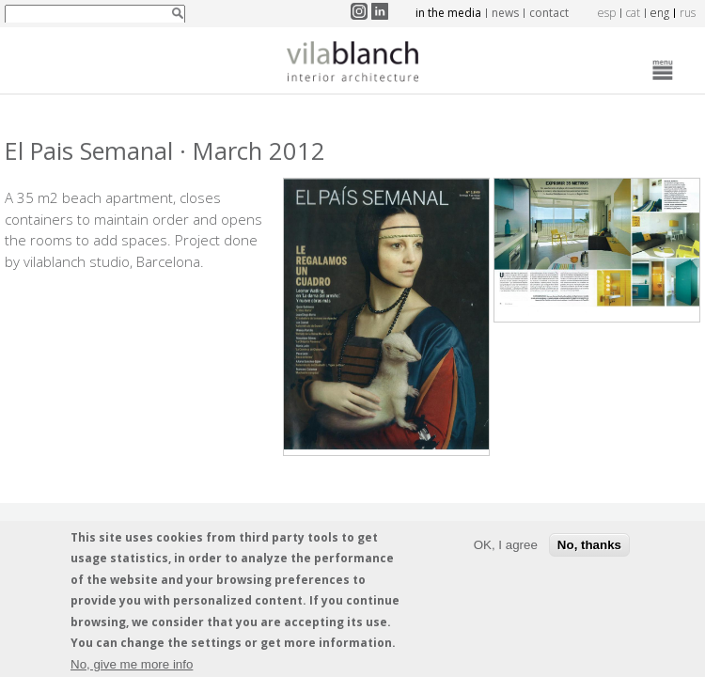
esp (607, 13)
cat (633, 13)
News (505, 13)
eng (659, 13)
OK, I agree (506, 549)
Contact (549, 13)
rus (688, 13)
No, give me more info (131, 668)
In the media (448, 13)
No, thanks (589, 549)
